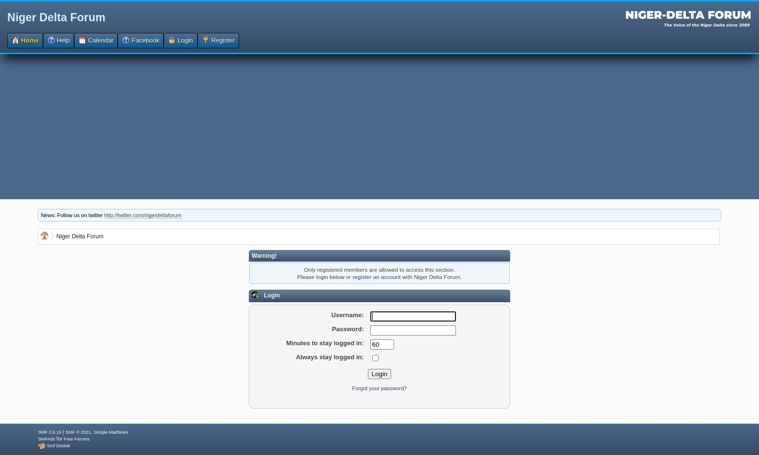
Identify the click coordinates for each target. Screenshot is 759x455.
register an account (376, 277)
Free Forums (77, 439)
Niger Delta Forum (56, 17)
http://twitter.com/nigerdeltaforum (143, 215)
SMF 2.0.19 (49, 432)
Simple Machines (111, 432)
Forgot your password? (379, 388)
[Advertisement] (379, 126)
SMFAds (46, 439)
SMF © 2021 (78, 432)
